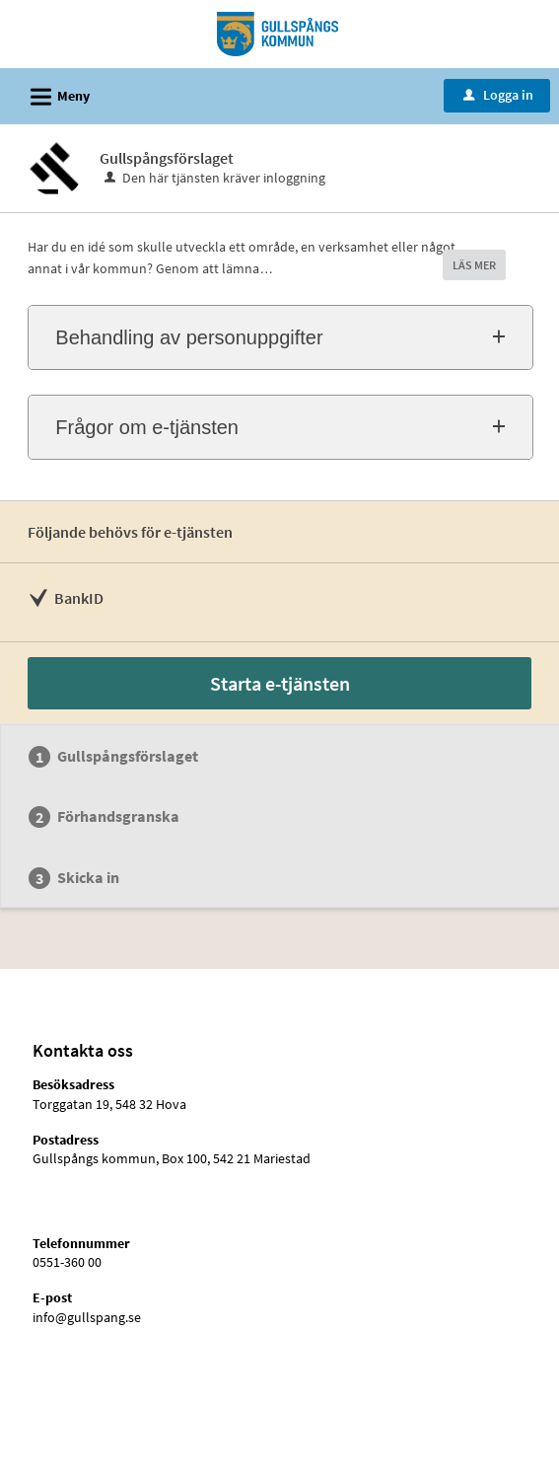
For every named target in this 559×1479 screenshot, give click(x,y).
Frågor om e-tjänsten (147, 427)
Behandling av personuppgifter (188, 337)
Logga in (498, 95)
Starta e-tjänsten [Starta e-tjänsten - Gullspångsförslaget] (280, 683)
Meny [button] (54, 93)
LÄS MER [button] (474, 265)
